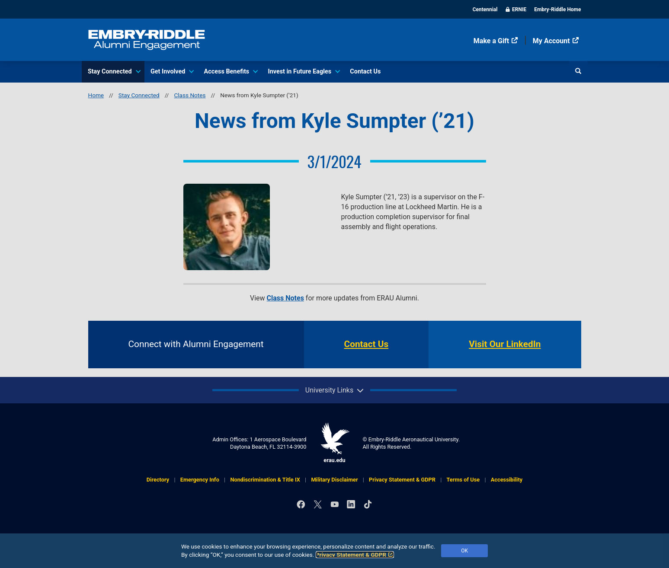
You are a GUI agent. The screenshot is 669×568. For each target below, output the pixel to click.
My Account (556, 41)
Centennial (485, 9)
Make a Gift (496, 41)
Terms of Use (463, 479)
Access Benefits (230, 71)
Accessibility (507, 479)
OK (464, 551)
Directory (158, 479)
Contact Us (365, 71)
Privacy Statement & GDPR (355, 554)
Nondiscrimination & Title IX (265, 479)
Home (96, 95)
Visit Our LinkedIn (505, 344)
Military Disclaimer (334, 479)
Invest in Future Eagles (303, 71)
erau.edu (335, 442)
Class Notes (189, 95)
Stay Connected (114, 71)
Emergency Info (199, 479)
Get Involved (171, 71)
